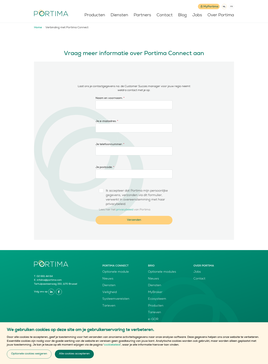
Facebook (59, 292)
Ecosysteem (157, 299)
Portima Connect (115, 266)
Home (38, 27)
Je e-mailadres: (107, 121)
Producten (94, 15)
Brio (151, 266)
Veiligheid (109, 292)
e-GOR (153, 319)
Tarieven (108, 305)
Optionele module (115, 272)
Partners (142, 15)
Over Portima (220, 15)
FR (231, 7)
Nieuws (107, 278)
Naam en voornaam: (110, 98)
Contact (165, 15)
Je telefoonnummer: (110, 144)
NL (224, 7)
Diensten (119, 15)
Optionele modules (162, 272)
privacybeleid (124, 210)
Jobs (197, 15)
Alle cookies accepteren (74, 356)
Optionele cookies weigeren (29, 356)
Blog (182, 15)
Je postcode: (105, 167)
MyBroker (155, 292)
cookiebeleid (112, 347)
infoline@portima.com (49, 280)
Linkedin (51, 292)
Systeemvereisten (115, 299)
